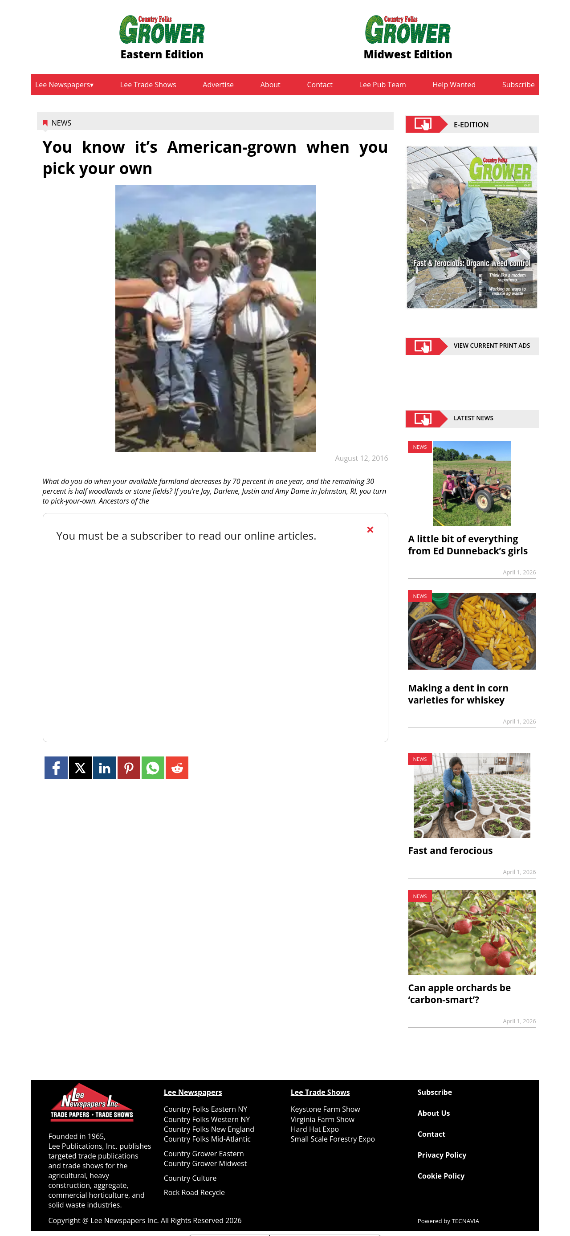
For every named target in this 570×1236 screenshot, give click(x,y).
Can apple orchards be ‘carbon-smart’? (459, 993)
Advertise (218, 84)
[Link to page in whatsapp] (153, 767)
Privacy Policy (442, 1155)
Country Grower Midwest (205, 1163)
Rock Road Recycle (194, 1192)
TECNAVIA (466, 1221)
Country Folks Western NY (207, 1119)
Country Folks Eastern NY (205, 1109)
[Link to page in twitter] (80, 767)
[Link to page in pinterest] (129, 767)
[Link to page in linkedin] (104, 767)
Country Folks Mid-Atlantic (207, 1139)
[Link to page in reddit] (177, 767)
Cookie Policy (441, 1176)
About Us (434, 1113)
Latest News (473, 419)
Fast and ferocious (450, 850)
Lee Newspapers (62, 84)
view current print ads (492, 346)
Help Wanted (454, 84)
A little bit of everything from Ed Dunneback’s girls (468, 545)
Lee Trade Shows (148, 84)
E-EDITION (471, 124)
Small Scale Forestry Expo (333, 1139)
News (61, 123)
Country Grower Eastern (204, 1154)
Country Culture (190, 1178)
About (271, 84)
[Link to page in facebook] (56, 767)
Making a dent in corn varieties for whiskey (458, 694)
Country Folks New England (209, 1129)
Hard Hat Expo (315, 1129)
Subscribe (518, 84)
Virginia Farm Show (322, 1119)
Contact (319, 84)
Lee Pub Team (382, 84)
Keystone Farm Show (325, 1109)
